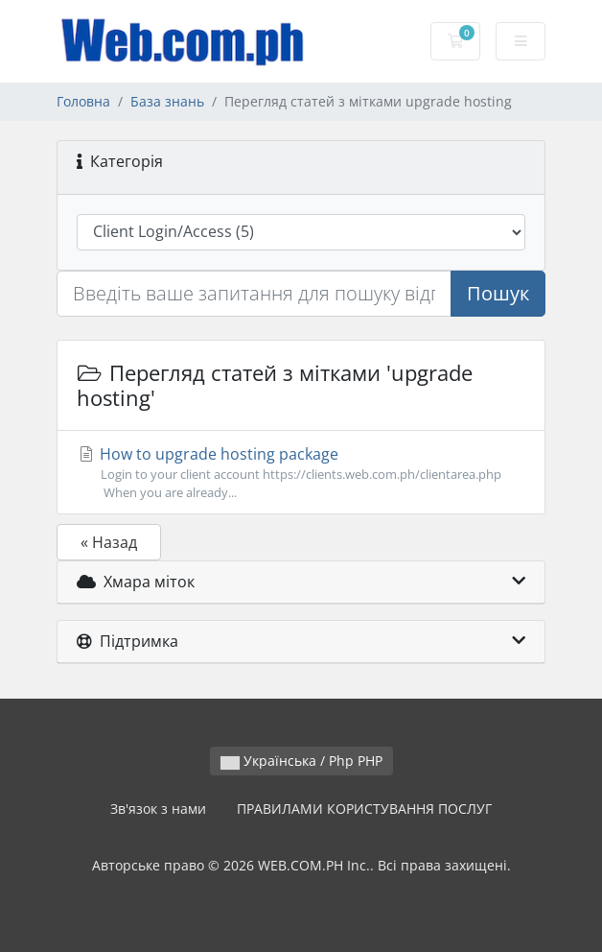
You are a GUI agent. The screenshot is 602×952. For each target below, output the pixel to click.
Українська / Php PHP (301, 760)
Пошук (498, 293)
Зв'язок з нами (158, 808)
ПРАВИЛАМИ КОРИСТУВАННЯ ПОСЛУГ (364, 808)
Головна (83, 101)
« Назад (109, 542)
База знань (167, 101)
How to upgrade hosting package (301, 472)
